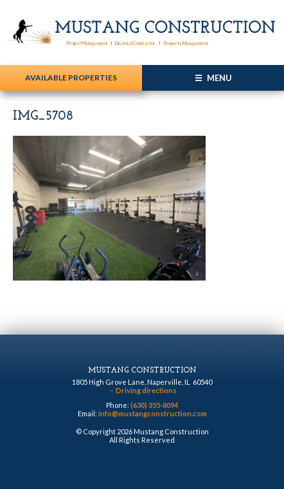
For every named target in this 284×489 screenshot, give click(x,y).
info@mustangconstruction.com (152, 413)
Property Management (185, 43)
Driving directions (142, 390)
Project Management (86, 43)
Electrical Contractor (135, 43)
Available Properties (71, 77)
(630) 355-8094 (154, 405)
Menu (219, 78)
